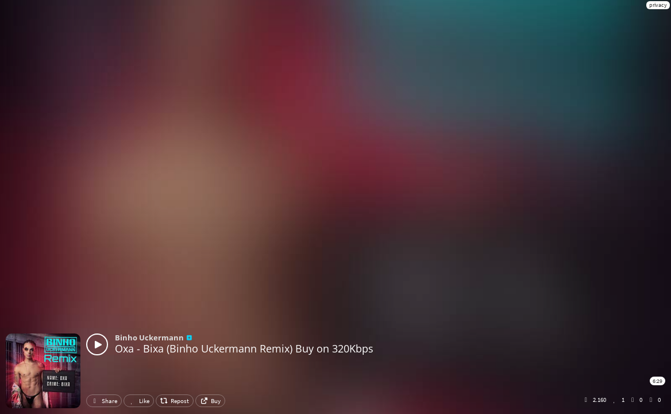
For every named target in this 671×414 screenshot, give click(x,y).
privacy (658, 5)
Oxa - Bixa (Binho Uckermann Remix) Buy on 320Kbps (244, 348)
